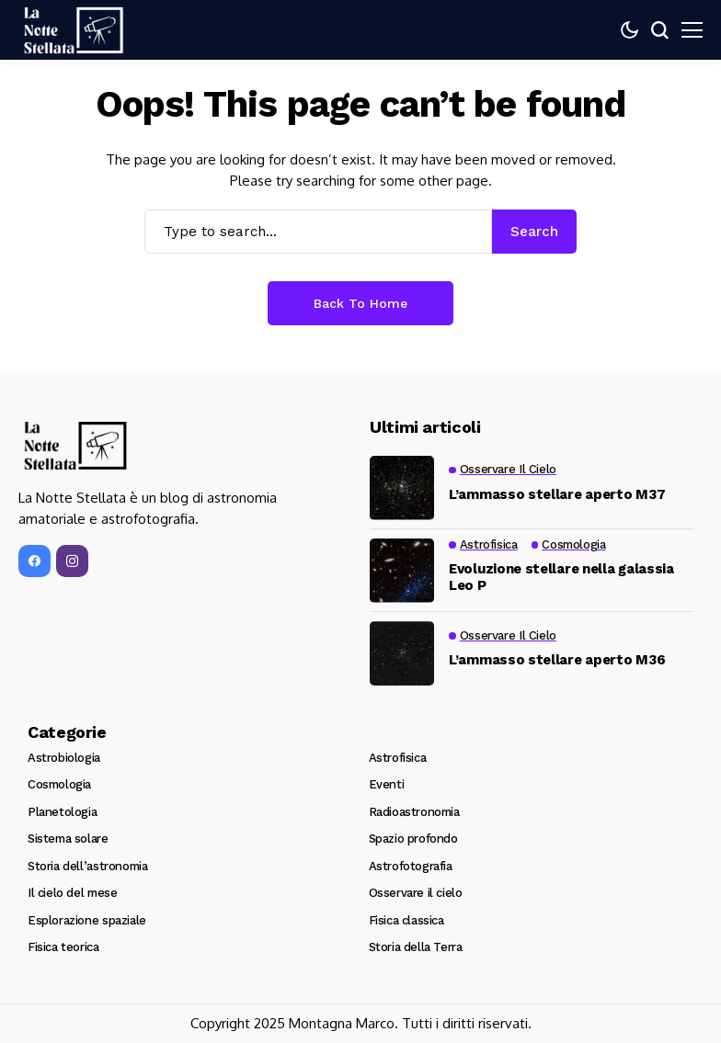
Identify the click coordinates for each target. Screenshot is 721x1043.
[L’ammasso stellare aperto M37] (402, 488)
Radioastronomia (414, 812)
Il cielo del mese (72, 893)
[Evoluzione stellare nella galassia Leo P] (402, 571)
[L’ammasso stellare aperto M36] (402, 653)
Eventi (387, 784)
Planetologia (62, 812)
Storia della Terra (416, 947)
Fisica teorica (63, 947)
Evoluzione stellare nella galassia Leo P (561, 577)
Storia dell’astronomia (87, 866)
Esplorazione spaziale (87, 920)
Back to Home (360, 303)
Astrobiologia (64, 758)
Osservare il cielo (416, 893)
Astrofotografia (410, 866)
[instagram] (72, 566)
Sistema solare (68, 838)
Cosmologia (59, 784)
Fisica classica (406, 920)
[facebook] (34, 566)
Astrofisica (398, 758)
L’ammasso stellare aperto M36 (557, 660)
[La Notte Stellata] (73, 30)
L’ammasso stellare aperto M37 (557, 494)
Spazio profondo (413, 838)
